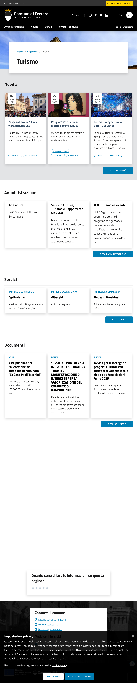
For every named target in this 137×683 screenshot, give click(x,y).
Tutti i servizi (119, 319)
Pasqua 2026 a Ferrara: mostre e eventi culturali (65, 124)
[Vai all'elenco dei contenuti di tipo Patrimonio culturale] (60, 151)
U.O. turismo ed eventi (109, 205)
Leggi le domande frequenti (50, 619)
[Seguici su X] (94, 15)
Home (20, 51)
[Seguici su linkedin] (105, 15)
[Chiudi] (133, 635)
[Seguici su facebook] (84, 15)
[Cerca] (129, 15)
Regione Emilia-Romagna (14, 3)
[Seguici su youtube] (100, 15)
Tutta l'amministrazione (113, 254)
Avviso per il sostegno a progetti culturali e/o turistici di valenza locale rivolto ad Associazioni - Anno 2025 (111, 370)
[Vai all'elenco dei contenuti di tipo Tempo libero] (30, 155)
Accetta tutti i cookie (79, 676)
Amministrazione (14, 26)
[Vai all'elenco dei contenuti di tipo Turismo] (15, 155)
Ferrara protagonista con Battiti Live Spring (108, 124)
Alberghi (57, 297)
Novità (34, 26)
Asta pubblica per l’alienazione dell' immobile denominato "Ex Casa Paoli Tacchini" (24, 368)
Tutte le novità (118, 170)
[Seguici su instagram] (89, 15)
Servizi (49, 26)
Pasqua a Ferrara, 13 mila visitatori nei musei (22, 124)
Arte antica (16, 205)
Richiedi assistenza (46, 624)
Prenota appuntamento (48, 629)
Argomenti (32, 51)
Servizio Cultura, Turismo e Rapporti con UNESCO (67, 209)
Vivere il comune (68, 26)
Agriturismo (16, 297)
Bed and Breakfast (107, 297)
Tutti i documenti (117, 424)
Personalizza (53, 676)
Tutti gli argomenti (124, 27)
